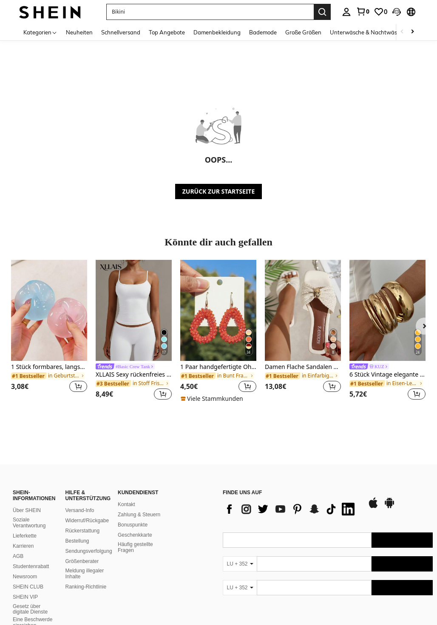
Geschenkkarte (135, 525)
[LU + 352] (240, 553)
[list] (291, 499)
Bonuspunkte (133, 515)
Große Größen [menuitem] (303, 32)
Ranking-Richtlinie (86, 577)
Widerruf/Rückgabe (87, 510)
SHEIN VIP (25, 587)
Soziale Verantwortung (29, 512)
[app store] (373, 497)
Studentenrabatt (31, 556)
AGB (18, 546)
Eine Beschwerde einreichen (32, 612)
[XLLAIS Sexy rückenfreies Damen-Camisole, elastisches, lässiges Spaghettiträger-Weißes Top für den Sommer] (134, 310)
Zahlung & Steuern (139, 504)
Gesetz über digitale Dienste (30, 599)
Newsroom (25, 566)
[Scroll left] (402, 32)
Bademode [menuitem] (263, 32)
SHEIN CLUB (28, 577)
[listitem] (49, 331)
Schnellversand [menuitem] (120, 32)
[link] (362, 11)
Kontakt (126, 494)
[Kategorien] (40, 32)
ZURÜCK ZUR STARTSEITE (218, 191)
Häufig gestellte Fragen (135, 537)
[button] (397, 12)
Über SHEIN (27, 500)
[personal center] (346, 12)
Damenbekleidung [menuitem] (217, 32)
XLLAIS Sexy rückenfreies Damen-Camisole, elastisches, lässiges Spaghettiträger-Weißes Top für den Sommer (134, 374)
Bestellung (77, 531)
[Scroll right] (412, 32)
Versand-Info (79, 500)
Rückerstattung (82, 521)
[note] (213, 398)
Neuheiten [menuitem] (79, 32)
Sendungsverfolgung (88, 541)
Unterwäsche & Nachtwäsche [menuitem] (368, 32)
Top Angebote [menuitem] (167, 32)
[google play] (389, 497)
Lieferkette (25, 526)
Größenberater (82, 551)
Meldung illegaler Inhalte (84, 563)
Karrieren (23, 536)
